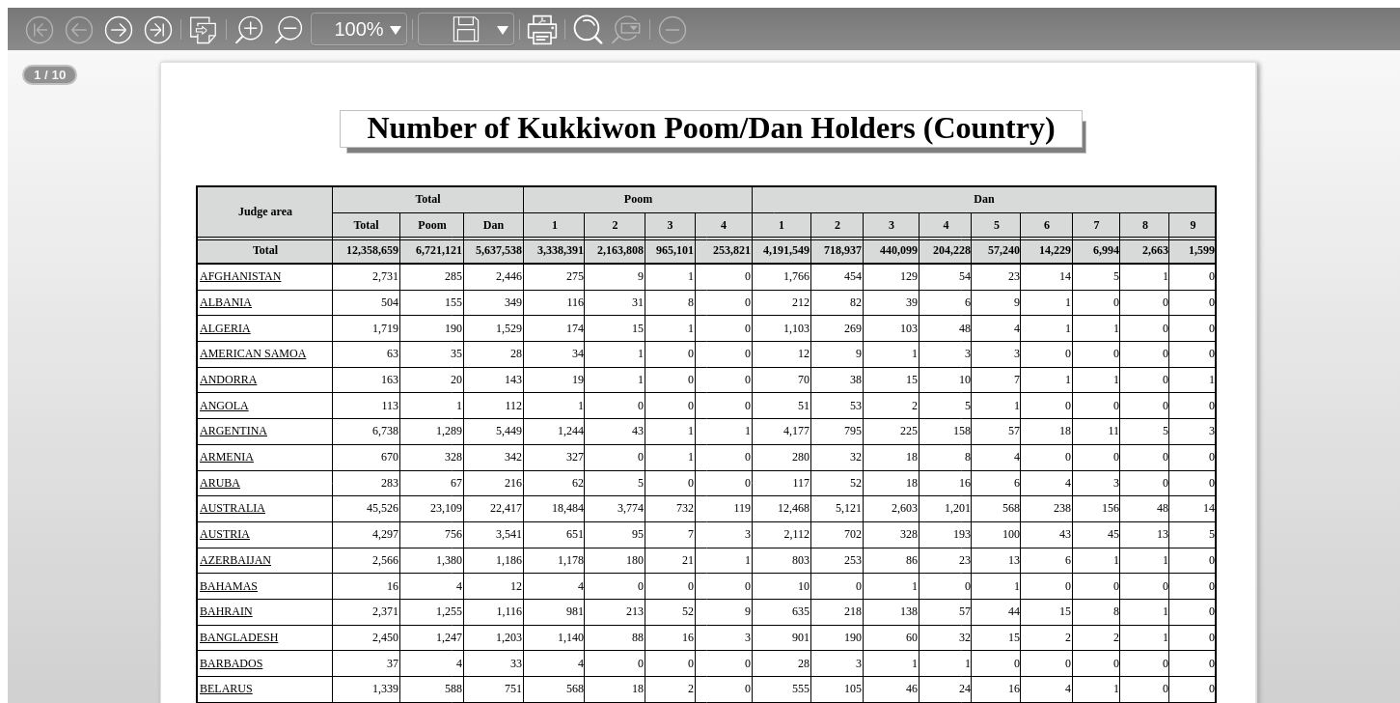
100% (358, 29)
